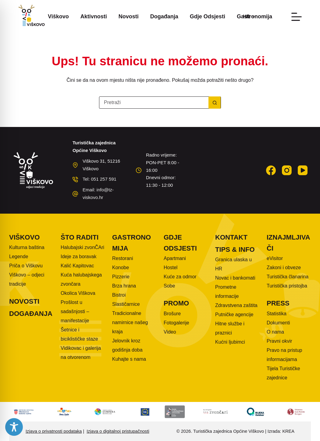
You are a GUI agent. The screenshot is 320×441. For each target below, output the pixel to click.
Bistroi (119, 295)
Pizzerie (121, 276)
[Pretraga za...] (153, 102)
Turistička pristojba (287, 285)
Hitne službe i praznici (229, 328)
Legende (18, 256)
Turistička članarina (287, 276)
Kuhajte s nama (129, 359)
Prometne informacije (227, 291)
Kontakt (231, 237)
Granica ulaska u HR (233, 264)
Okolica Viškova (78, 293)
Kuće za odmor (180, 276)
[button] (249, 17)
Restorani (122, 258)
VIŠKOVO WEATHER (223, 167)
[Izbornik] (296, 17)
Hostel (170, 267)
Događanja (164, 16)
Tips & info (235, 249)
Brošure (172, 313)
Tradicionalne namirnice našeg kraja (130, 322)
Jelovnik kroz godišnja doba (127, 345)
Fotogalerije (176, 322)
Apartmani (175, 258)
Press (278, 303)
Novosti (129, 16)
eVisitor (275, 258)
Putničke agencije (234, 314)
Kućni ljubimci (230, 342)
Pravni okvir (279, 341)
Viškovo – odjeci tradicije (26, 279)
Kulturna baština (26, 247)
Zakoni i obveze (284, 267)
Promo (176, 303)
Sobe (169, 285)
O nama (275, 331)
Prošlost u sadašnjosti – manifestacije (75, 311)
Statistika (276, 313)
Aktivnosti (93, 16)
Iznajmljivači (288, 242)
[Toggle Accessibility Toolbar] (14, 427)
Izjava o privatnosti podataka (54, 431)
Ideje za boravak (78, 256)
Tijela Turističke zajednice (283, 373)
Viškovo (58, 16)
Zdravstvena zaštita (236, 305)
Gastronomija (131, 242)
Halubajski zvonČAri (82, 247)
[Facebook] (271, 170)
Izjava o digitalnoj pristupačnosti (118, 431)
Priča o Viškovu (26, 265)
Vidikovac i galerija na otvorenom (81, 352)
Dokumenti (278, 322)
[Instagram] (287, 170)
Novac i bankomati (235, 277)
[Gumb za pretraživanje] (214, 102)
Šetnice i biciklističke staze (79, 334)
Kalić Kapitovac (77, 265)
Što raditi (79, 237)
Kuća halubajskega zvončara (81, 279)
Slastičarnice (126, 304)
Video (170, 331)
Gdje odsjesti (207, 16)
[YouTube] (303, 170)
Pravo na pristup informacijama (284, 355)
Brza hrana (124, 285)
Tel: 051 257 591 (99, 179)
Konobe (120, 267)
